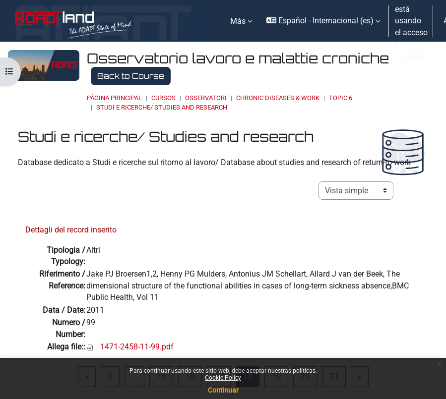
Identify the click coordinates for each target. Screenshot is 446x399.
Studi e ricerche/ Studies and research (161, 107)
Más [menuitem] (238, 21)
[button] (323, 21)
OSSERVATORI (206, 98)
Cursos (163, 98)
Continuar (223, 390)
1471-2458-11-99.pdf (137, 346)
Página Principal (114, 98)
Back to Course (130, 76)
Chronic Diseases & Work (277, 98)
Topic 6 (340, 98)
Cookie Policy (223, 377)
